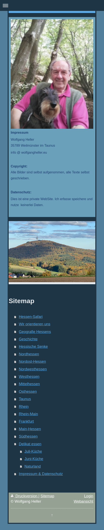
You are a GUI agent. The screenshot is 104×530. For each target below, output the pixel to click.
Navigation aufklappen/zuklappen (52, 5)
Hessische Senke (33, 346)
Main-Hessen (30, 429)
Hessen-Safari (31, 317)
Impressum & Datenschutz (41, 474)
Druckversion (24, 496)
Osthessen (28, 392)
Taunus (25, 399)
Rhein (24, 407)
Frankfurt (26, 421)
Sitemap (47, 496)
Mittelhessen (29, 384)
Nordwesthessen (33, 369)
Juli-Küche (33, 451)
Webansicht (83, 501)
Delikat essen (30, 444)
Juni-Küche (33, 459)
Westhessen (29, 377)
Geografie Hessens (35, 332)
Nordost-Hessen (32, 362)
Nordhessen (29, 354)
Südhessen (28, 436)
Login (88, 496)
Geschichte (28, 339)
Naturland (32, 466)
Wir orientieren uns (34, 324)
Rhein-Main (28, 414)
